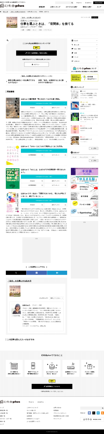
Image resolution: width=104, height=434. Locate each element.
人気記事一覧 (4, 413)
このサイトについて (32, 407)
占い (93, 157)
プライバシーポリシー (60, 413)
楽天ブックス (55, 107)
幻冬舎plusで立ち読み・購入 (44, 103)
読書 (75, 53)
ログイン (88, 2)
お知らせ (76, 61)
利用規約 (56, 410)
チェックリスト (84, 157)
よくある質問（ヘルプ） (34, 421)
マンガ (76, 57)
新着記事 (42, 7)
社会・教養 (77, 49)
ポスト (95, 17)
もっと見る (93, 148)
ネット (35, 30)
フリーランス (47, 30)
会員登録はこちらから (52, 386)
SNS (40, 30)
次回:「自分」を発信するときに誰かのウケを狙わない (50, 81)
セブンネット (55, 155)
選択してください (55, 298)
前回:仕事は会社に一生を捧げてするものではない (21, 81)
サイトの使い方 (31, 410)
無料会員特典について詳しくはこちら (52, 391)
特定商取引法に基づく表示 (61, 416)
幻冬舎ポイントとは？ (33, 418)
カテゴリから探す (71, 7)
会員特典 (29, 416)
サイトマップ (57, 418)
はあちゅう (26, 305)
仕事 (23, 30)
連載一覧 (2, 416)
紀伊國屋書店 (32, 155)
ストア (99, 7)
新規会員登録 (98, 2)
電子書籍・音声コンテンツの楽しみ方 (37, 413)
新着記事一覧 (4, 410)
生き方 (76, 40)
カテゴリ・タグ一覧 (5, 418)
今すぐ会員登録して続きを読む (37, 53)
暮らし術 (5, 11)
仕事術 (28, 30)
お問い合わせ (57, 407)
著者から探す (87, 7)
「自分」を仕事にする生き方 (17, 11)
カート (79, 2)
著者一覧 (2, 421)
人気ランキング (55, 7)
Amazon (32, 107)
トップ (2, 407)
